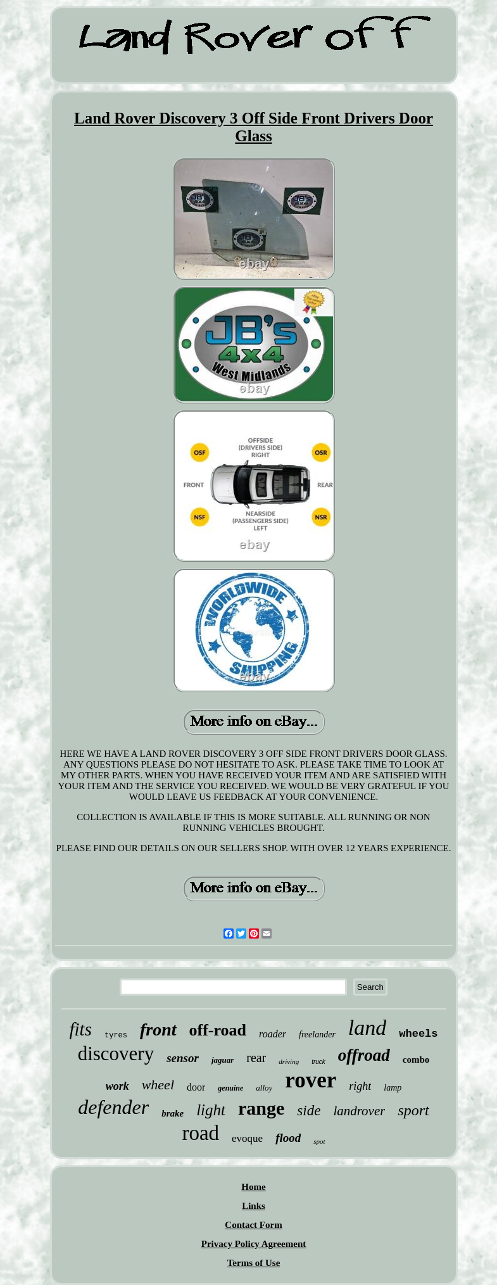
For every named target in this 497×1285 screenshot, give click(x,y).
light (210, 1109)
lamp (392, 1087)
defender (113, 1107)
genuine (230, 1088)
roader (272, 1034)
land (367, 1027)
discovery (116, 1053)
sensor (183, 1058)
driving (289, 1061)
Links (253, 1206)
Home (253, 1187)
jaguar (222, 1060)
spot (319, 1141)
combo (416, 1059)
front (158, 1029)
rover (310, 1080)
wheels (418, 1034)
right (360, 1086)
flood (288, 1137)
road (200, 1133)
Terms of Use (253, 1263)
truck (318, 1061)
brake (172, 1113)
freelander (317, 1034)
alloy (264, 1087)
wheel (158, 1084)
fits (80, 1029)
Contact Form (253, 1225)
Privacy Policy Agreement (253, 1244)
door (196, 1087)
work (117, 1086)
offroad (364, 1055)
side (308, 1110)
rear (256, 1058)
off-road (218, 1030)
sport (413, 1110)
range (261, 1108)
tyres (115, 1035)
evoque (247, 1138)
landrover (359, 1110)
